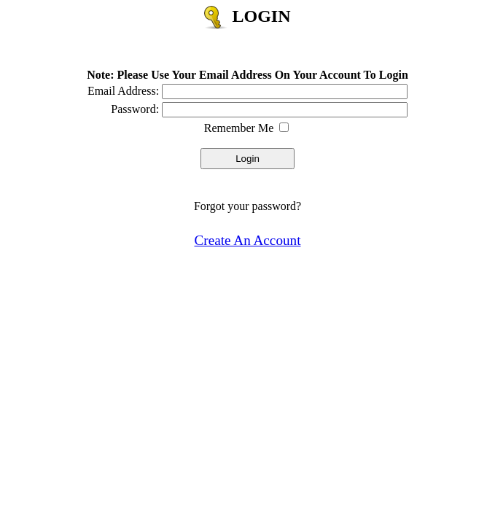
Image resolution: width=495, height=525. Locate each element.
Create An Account (248, 240)
